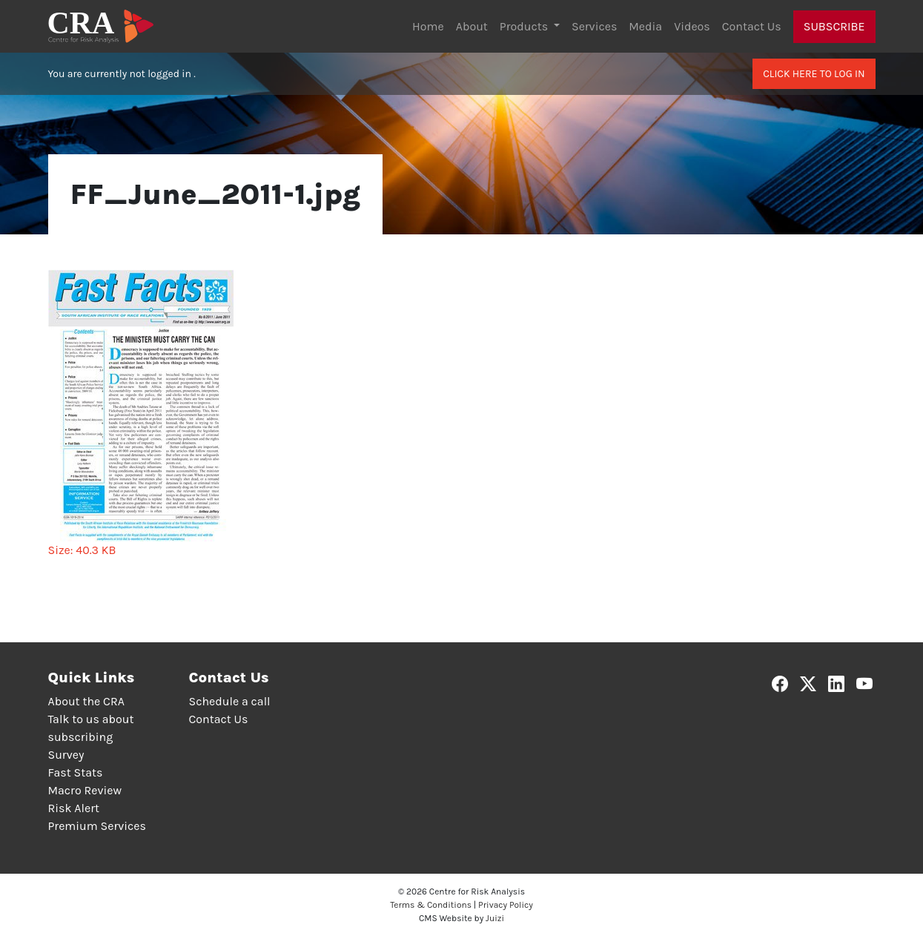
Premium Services (97, 826)
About (472, 26)
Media (645, 26)
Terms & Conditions (431, 905)
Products (525, 26)
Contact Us (751, 26)
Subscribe (834, 26)
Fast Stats (75, 772)
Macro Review (85, 790)
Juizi (495, 918)
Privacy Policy (505, 905)
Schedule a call (230, 701)
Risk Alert (73, 808)
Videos (692, 26)
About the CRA (86, 701)
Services (594, 26)
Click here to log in (813, 73)
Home (428, 26)
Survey (66, 755)
